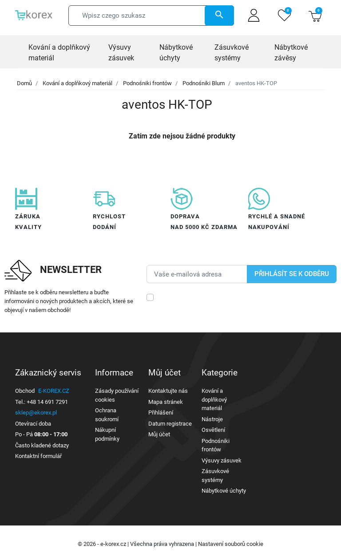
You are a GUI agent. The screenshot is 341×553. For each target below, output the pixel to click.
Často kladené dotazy (42, 445)
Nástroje (212, 419)
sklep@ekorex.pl (36, 412)
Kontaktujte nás (168, 390)
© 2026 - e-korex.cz (102, 544)
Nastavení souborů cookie (230, 544)
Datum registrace (170, 423)
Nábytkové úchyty (224, 490)
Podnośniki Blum (203, 83)
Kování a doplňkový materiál (77, 83)
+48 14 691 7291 (47, 402)
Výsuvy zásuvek (222, 460)
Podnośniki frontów (147, 83)
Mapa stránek (165, 402)
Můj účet (159, 434)
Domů (24, 83)
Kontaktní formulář (38, 456)
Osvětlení (213, 430)
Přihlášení (160, 412)
